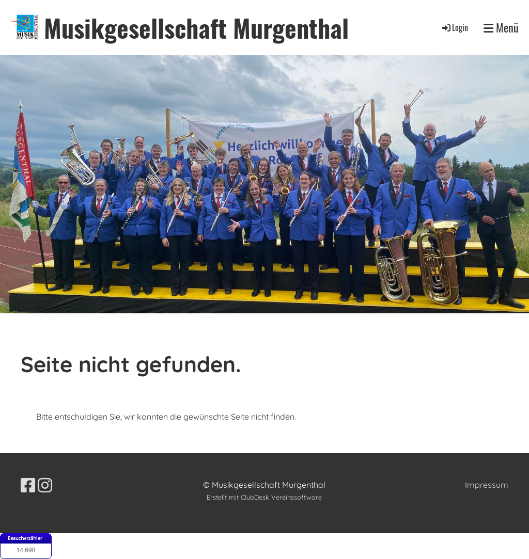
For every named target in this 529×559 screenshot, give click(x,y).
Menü (501, 28)
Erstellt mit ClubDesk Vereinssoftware (264, 497)
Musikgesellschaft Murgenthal (196, 27)
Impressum (486, 485)
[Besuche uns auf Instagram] (45, 485)
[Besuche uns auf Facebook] (28, 485)
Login (454, 27)
